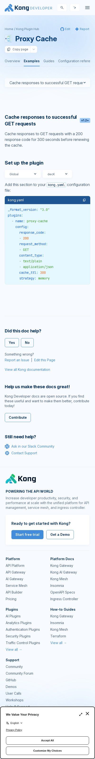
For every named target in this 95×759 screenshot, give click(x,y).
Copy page (17, 49)
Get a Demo (60, 534)
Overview (12, 61)
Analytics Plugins (19, 623)
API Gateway (15, 572)
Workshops (15, 700)
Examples (32, 61)
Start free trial (27, 534)
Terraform (58, 636)
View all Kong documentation (27, 369)
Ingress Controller (64, 599)
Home (9, 29)
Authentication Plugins (23, 629)
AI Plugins (13, 616)
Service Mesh (16, 585)
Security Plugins (18, 636)
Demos (11, 687)
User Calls (13, 693)
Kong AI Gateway (63, 572)
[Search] (62, 7)
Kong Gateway (61, 565)
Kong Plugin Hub (27, 29)
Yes (12, 343)
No (27, 343)
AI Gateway (14, 579)
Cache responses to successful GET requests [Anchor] (47, 120)
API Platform (15, 565)
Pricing (11, 599)
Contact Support (21, 453)
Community (14, 667)
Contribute (18, 417)
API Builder (14, 592)
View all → (14, 649)
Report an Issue (17, 360)
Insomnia (57, 585)
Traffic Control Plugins (23, 643)
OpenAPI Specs (62, 592)
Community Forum (19, 673)
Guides (48, 61)
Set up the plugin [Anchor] (24, 163)
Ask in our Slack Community (29, 446)
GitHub (11, 680)
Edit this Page (44, 360)
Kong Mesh (59, 579)
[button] (84, 200)
